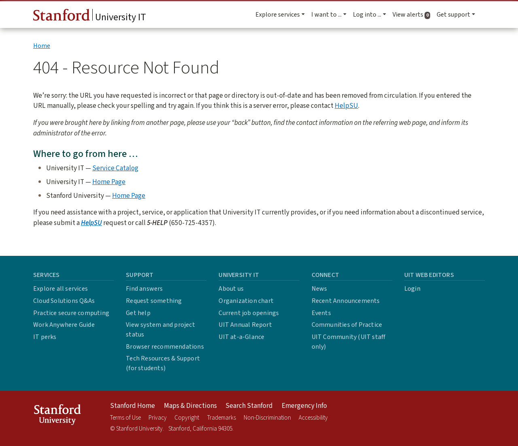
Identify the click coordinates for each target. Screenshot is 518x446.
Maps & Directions (190, 406)
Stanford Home (132, 406)
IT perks (45, 336)
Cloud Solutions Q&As (64, 300)
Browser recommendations (165, 346)
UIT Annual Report (245, 324)
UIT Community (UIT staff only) (349, 341)
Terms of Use (125, 418)
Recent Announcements (346, 300)
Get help (138, 313)
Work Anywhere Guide (64, 324)
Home (41, 45)
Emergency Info (304, 406)
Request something (154, 300)
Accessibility (313, 418)
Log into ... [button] (367, 14)
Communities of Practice (347, 324)
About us (231, 288)
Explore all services (60, 288)
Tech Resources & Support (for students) (163, 363)
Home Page (108, 182)
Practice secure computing (71, 313)
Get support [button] (453, 14)
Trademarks (221, 418)
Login (412, 288)
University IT (89, 16)
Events (321, 313)
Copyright (186, 418)
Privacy (158, 418)
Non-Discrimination (267, 418)
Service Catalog (115, 168)
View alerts (413, 14)
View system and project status (160, 329)
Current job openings (249, 313)
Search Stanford (249, 406)
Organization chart (246, 300)
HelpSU (346, 106)
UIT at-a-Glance (241, 336)
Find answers (144, 288)
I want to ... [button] (326, 14)
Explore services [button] (277, 14)
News (319, 288)
